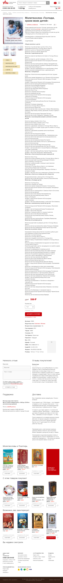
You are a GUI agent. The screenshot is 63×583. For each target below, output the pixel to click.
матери (38, 29)
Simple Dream (57, 579)
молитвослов (9, 63)
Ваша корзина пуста (55, 6)
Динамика (14, 579)
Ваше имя (5, 364)
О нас (19, 562)
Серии (49, 558)
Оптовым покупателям (23, 560)
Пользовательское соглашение (34, 580)
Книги (9, 12)
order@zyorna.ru (32, 8)
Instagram (5, 570)
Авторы (50, 555)
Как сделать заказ (22, 555)
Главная (5, 12)
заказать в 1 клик (31, 317)
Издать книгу (36, 555)
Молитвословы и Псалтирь (37, 12)
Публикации (51, 560)
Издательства (51, 556)
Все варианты (51, 537)
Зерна (5, 2)
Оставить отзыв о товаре (39, 556)
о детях (8, 69)
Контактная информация (24, 558)
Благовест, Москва (40, 323)
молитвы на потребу (11, 66)
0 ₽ (55, 3)
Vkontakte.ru (5, 572)
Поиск (48, 2)
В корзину (7, 473)
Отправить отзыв (10, 387)
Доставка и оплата (22, 556)
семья (7, 60)
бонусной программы (17, 384)
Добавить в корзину (33, 314)
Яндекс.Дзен (6, 568)
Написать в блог (37, 558)
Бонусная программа (38, 560)
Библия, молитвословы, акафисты (21, 12)
